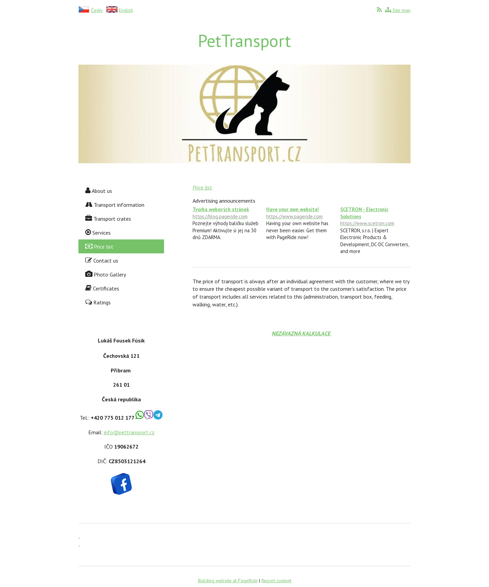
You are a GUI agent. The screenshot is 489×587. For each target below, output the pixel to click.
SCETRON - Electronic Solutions (375, 216)
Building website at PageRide (228, 580)
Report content (276, 580)
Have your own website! (301, 213)
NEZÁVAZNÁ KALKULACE (301, 333)
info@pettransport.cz (129, 432)
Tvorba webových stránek (228, 213)
